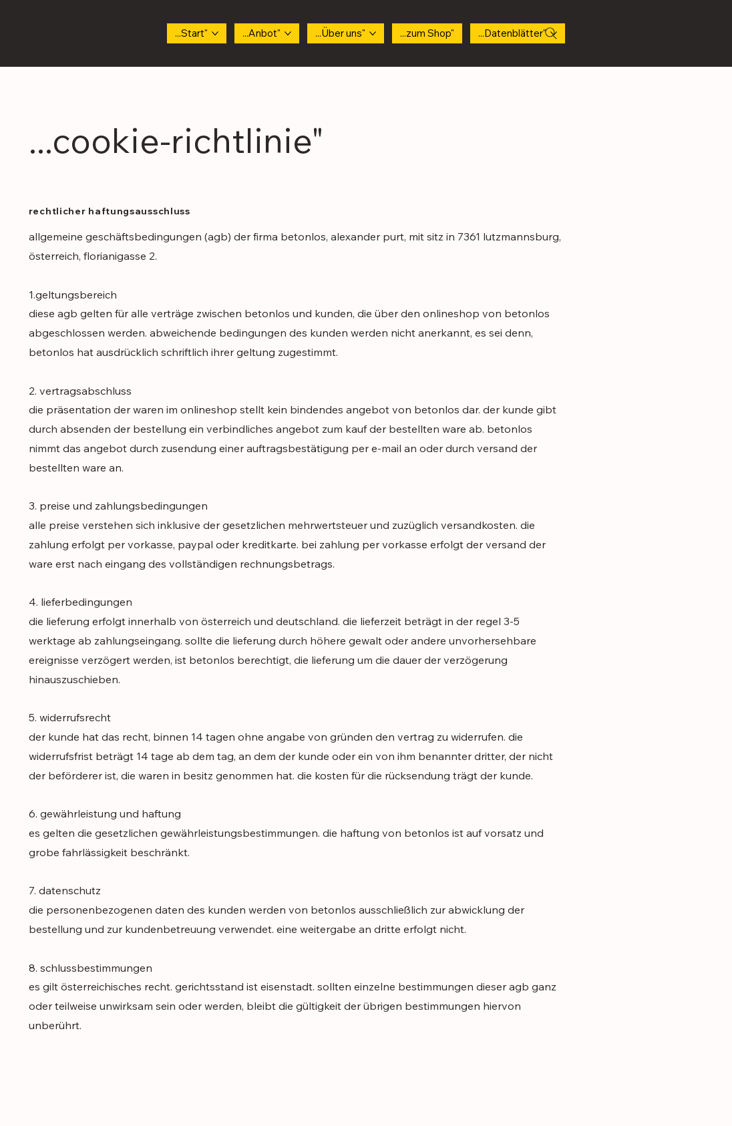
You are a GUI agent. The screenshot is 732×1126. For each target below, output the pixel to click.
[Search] (551, 33)
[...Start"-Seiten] (215, 33)
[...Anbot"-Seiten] (288, 33)
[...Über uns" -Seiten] (372, 33)
